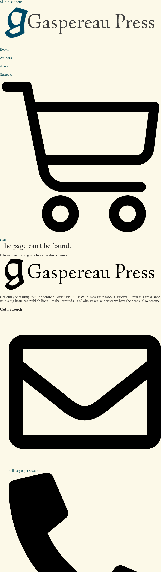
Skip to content (11, 2)
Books (4, 49)
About (4, 66)
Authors (6, 58)
